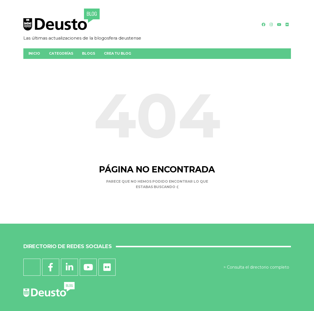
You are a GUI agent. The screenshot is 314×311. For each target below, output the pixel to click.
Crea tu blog (117, 53)
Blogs (88, 53)
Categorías (61, 53)
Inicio (34, 53)
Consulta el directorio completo (258, 267)
